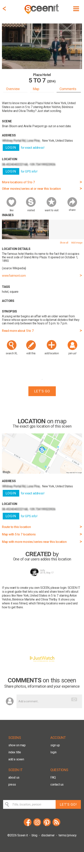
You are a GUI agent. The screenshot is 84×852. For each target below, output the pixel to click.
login (53, 752)
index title (14, 752)
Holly (42, 570)
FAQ (53, 777)
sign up (55, 745)
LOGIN (11, 147)
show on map (17, 745)
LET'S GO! (68, 804)
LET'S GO (42, 391)
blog (34, 835)
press (12, 784)
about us (13, 777)
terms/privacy (68, 835)
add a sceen (16, 759)
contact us (57, 784)
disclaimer (48, 835)
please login (58, 588)
